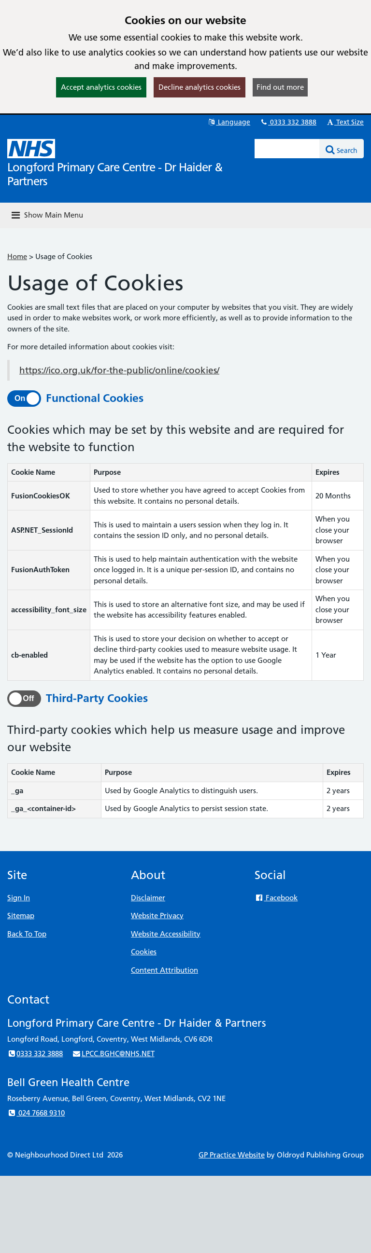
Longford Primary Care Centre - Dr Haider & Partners (114, 174)
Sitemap (20, 915)
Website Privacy (157, 915)
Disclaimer (148, 897)
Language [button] (228, 122)
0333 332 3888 (287, 122)
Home (17, 256)
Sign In (18, 897)
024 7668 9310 (36, 1112)
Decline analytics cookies (199, 87)
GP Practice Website (232, 1154)
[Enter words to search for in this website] (287, 148)
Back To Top (26, 933)
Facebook (276, 897)
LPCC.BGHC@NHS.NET (113, 1053)
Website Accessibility (165, 933)
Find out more (280, 87)
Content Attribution (164, 970)
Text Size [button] (345, 122)
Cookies (144, 951)
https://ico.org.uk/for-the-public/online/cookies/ (119, 370)
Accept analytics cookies (101, 87)
